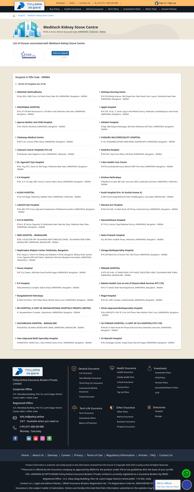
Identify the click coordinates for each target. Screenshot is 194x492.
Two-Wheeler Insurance (90, 378)
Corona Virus (123, 387)
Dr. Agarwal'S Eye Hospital (30, 162)
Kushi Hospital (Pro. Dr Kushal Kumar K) (121, 192)
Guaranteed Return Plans (166, 387)
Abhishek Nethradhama (29, 92)
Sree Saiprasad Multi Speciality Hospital (37, 338)
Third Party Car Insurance (91, 383)
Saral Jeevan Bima (87, 418)
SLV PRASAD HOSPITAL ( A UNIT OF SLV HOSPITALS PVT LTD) (131, 323)
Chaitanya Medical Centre (30, 137)
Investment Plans (132, 9)
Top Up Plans (123, 392)
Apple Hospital (108, 107)
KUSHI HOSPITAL (25, 192)
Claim (72, 3)
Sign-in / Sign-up (165, 3)
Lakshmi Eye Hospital (28, 204)
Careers (66, 455)
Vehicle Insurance (94, 9)
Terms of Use (94, 455)
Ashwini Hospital (109, 122)
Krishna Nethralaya (111, 177)
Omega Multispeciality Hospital (117, 250)
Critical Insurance (125, 382)
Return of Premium (88, 423)
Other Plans (151, 9)
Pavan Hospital (25, 268)
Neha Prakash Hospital (113, 235)
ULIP (157, 392)
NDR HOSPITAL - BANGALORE (32, 235)
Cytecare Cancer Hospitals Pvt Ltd (34, 149)
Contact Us (84, 3)
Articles (143, 455)
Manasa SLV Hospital (111, 204)
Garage (158, 416)
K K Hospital (23, 177)
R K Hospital (23, 283)
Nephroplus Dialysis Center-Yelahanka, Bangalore (42, 250)
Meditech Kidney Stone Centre (41, 15)
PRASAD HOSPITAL (110, 268)
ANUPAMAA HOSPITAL (28, 107)
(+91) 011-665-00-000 (106, 3)
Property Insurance (126, 426)
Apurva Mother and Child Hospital (34, 122)
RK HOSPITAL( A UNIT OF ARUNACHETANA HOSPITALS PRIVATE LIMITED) (54, 308)
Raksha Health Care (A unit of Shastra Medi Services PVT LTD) (132, 283)
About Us (38, 455)
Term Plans (113, 9)
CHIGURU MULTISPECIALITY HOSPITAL (120, 137)
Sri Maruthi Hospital (111, 338)
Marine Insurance (125, 416)
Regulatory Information (120, 455)
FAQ (153, 455)
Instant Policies (169, 9)
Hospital (21, 15)
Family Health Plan (125, 377)
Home (26, 455)
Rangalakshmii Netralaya (30, 295)
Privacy (79, 455)
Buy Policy (55, 9)
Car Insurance (85, 373)
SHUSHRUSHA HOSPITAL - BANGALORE (37, 323)
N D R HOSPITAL (25, 220)
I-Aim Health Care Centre (114, 162)
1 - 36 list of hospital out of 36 (30, 83)
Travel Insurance (86, 396)
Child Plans (160, 377)
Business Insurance (126, 421)
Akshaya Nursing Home (113, 92)
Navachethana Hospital (113, 220)
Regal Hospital (108, 295)
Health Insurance (72, 9)
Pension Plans (161, 382)
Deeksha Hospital (110, 149)
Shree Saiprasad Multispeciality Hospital (121, 308)
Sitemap (52, 455)
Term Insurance (86, 413)
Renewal (60, 3)
